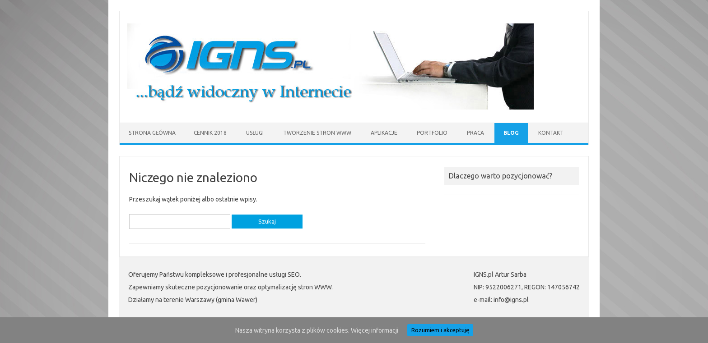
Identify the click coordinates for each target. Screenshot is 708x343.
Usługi (255, 133)
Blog (511, 133)
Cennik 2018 (210, 133)
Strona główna (152, 133)
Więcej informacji (374, 330)
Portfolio (432, 133)
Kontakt (551, 133)
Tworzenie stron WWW (317, 133)
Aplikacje (384, 133)
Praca (475, 133)
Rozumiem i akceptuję (440, 330)
